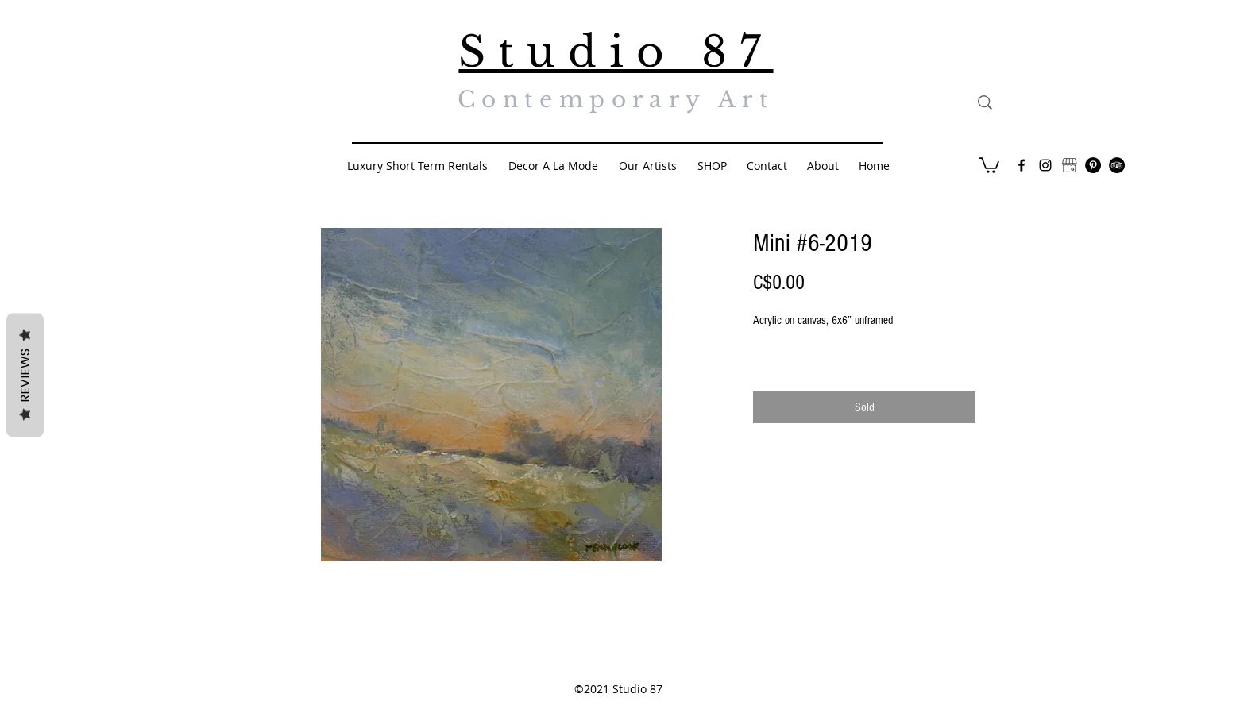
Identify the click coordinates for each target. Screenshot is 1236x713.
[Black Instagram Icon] (1045, 165)
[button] (989, 164)
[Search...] (1058, 102)
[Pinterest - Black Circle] (1093, 165)
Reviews (25, 376)
